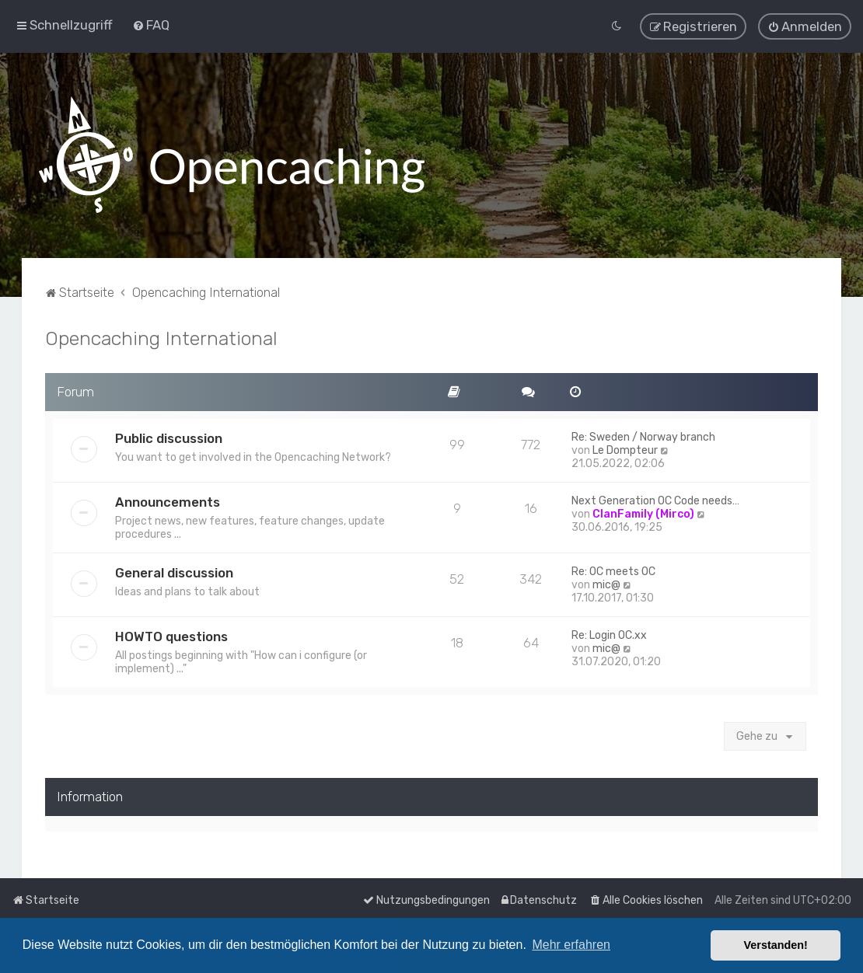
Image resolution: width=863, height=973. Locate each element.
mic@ (606, 584)
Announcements (167, 501)
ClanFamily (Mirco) (643, 513)
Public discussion (168, 437)
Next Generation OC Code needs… (655, 500)
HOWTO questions (171, 635)
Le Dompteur (625, 449)
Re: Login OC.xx (609, 634)
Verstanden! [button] (776, 945)
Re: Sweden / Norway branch (643, 436)
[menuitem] (150, 25)
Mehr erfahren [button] (571, 944)
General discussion (174, 572)
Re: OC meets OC (613, 570)
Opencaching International (161, 337)
